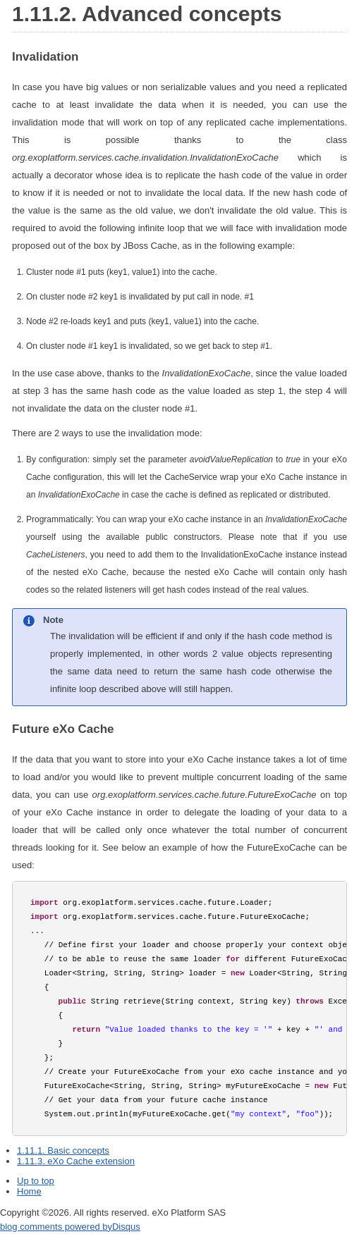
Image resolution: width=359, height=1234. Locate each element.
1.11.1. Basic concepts (63, 1150)
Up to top (35, 1181)
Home (29, 1191)
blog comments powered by (70, 1226)
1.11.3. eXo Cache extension (76, 1161)
